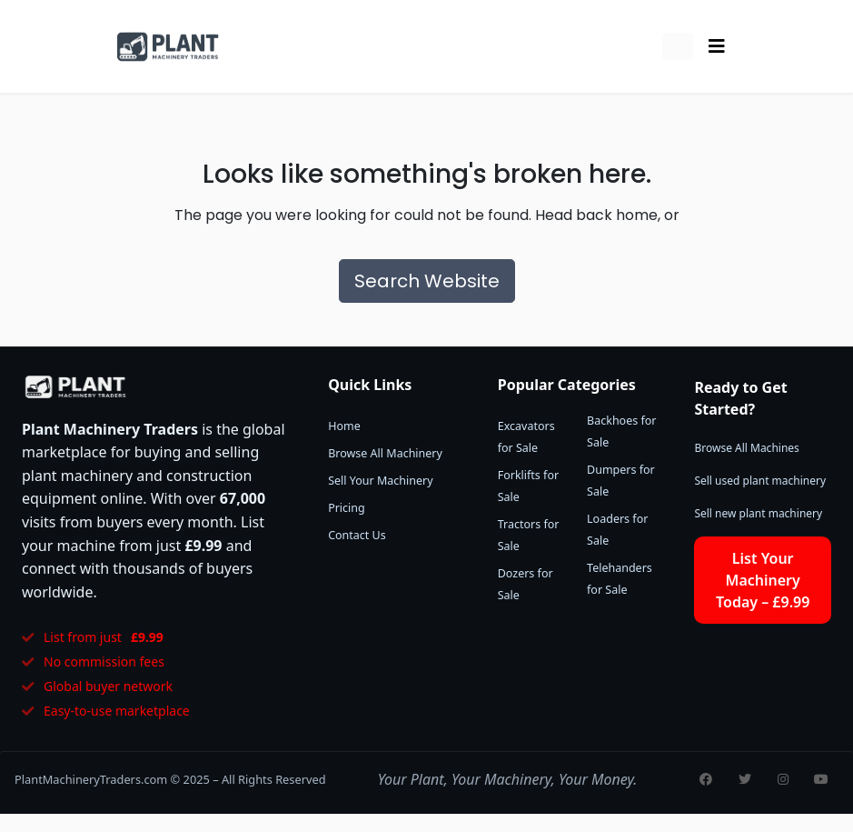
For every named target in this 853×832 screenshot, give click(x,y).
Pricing (346, 508)
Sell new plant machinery (758, 513)
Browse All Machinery (385, 453)
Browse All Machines (746, 448)
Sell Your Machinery (380, 480)
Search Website (427, 281)
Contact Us (357, 535)
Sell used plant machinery (760, 480)
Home (344, 426)
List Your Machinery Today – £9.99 (762, 580)
